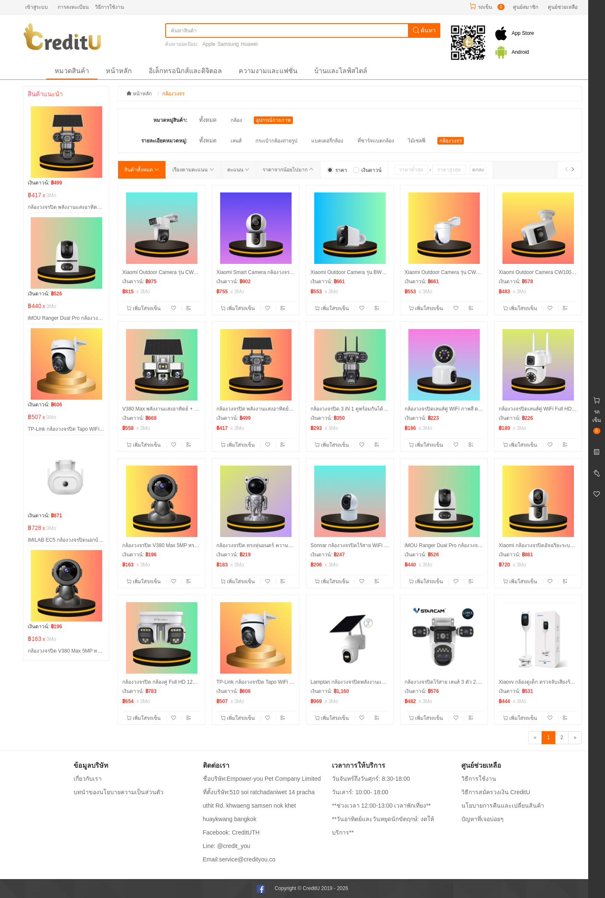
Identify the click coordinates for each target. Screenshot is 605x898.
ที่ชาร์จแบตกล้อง (376, 141)
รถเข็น (485, 7)
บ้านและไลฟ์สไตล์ (340, 70)
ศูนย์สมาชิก (525, 7)
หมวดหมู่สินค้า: (170, 120)
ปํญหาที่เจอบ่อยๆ (482, 819)
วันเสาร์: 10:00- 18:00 (360, 792)
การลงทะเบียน (73, 7)
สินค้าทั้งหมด (141, 170)
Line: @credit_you (226, 846)
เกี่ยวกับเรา (88, 778)
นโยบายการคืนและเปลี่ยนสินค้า (502, 805)
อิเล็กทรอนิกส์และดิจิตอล (185, 70)
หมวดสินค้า (72, 70)
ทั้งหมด (207, 120)
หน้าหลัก (119, 70)
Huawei (249, 44)
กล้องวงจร (450, 141)
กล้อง (236, 120)
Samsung (228, 44)
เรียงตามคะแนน (193, 170)
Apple (209, 44)
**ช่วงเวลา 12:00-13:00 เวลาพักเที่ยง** (381, 805)
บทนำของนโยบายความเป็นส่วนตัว (118, 792)
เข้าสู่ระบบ (36, 7)
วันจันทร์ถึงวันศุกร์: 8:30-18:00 (371, 778)
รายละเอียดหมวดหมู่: (164, 141)
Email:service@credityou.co (239, 859)
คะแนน (238, 170)
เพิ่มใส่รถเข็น (144, 308)
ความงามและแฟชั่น (268, 70)
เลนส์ (236, 141)
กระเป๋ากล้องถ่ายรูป (276, 141)
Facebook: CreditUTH (231, 832)
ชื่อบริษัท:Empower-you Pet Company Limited (262, 778)
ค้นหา (424, 30)
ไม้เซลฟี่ (417, 141)
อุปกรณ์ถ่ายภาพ (273, 120)
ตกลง (478, 170)
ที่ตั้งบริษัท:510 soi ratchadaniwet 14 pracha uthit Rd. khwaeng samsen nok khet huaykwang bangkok (259, 805)
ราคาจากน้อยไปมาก (288, 170)
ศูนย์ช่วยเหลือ (563, 7)
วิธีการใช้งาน (109, 7)
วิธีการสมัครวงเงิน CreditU (495, 792)
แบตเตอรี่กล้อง (327, 141)
